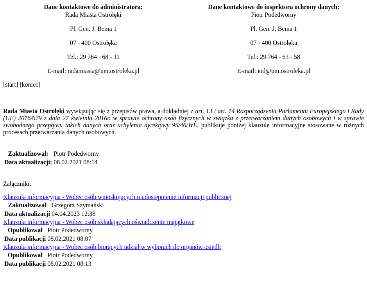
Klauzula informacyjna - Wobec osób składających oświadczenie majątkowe (98, 222)
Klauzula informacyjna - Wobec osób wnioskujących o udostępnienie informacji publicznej (117, 197)
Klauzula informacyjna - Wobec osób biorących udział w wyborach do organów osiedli (112, 247)
